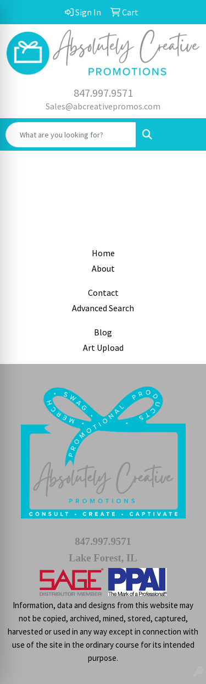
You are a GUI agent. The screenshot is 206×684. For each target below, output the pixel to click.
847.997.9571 (103, 93)
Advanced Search (103, 307)
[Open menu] (184, 135)
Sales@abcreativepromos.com (103, 106)
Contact (103, 292)
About (103, 268)
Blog (103, 332)
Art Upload (103, 347)
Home (103, 252)
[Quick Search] (70, 134)
